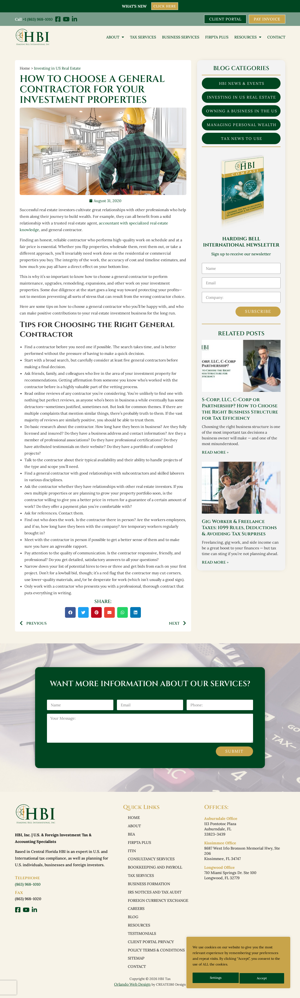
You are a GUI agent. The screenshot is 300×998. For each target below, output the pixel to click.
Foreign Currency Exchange (158, 903)
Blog (133, 920)
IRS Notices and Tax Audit (154, 895)
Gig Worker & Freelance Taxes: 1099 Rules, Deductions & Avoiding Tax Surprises (239, 528)
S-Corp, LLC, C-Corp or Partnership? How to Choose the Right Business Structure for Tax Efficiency (240, 409)
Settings (215, 978)
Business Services (180, 37)
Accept (262, 978)
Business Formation (149, 886)
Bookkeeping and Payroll (155, 869)
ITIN (132, 852)
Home (134, 818)
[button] (70, 612)
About (115, 37)
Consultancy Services (151, 861)
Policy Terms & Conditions (156, 955)
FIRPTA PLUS (216, 37)
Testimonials (142, 938)
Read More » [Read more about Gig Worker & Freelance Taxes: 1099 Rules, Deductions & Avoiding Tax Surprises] (215, 563)
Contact (276, 37)
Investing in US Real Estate (57, 68)
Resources (247, 37)
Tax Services (143, 37)
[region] (238, 963)
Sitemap (136, 963)
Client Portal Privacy (151, 946)
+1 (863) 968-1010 (38, 19)
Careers (136, 912)
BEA (131, 835)
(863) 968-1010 (28, 884)
